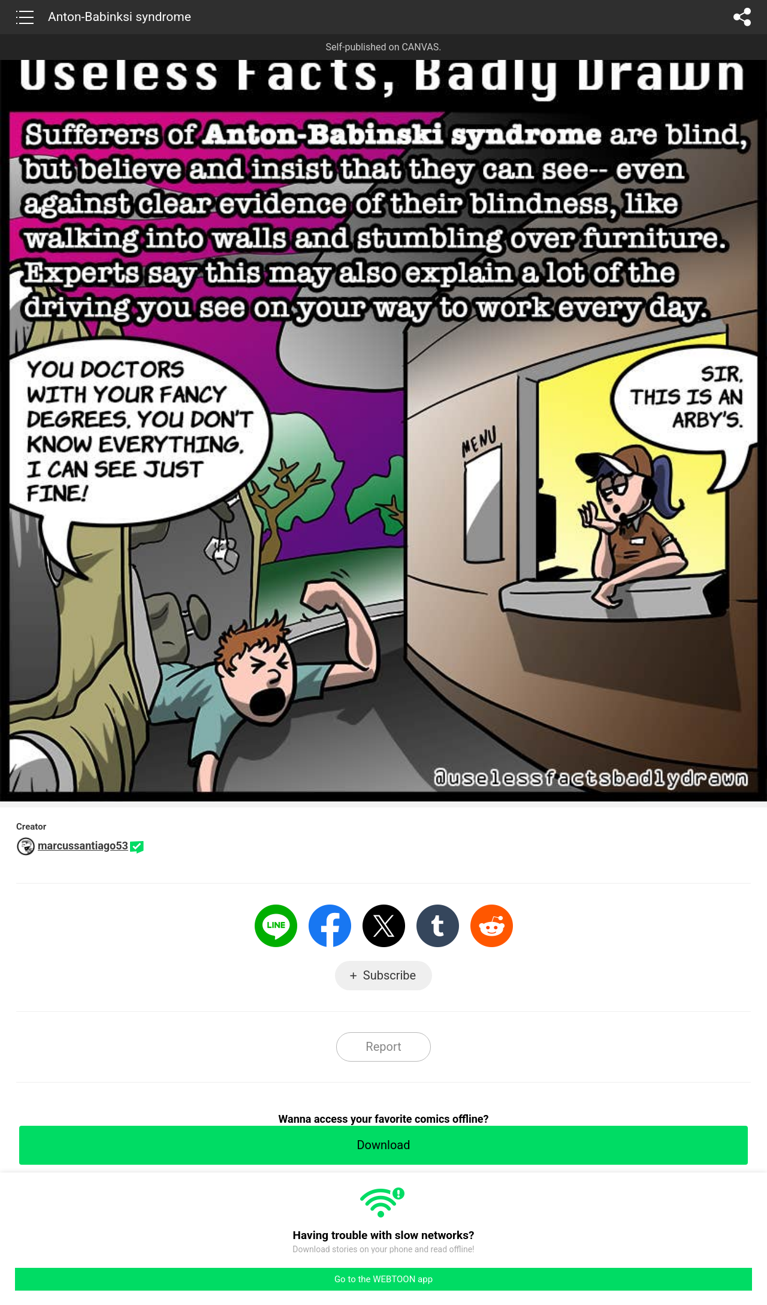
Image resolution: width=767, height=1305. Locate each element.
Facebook (330, 926)
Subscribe (389, 975)
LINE (276, 926)
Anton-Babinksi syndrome (119, 17)
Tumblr (437, 926)
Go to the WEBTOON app (383, 1279)
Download (383, 1145)
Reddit (491, 926)
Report (383, 1046)
